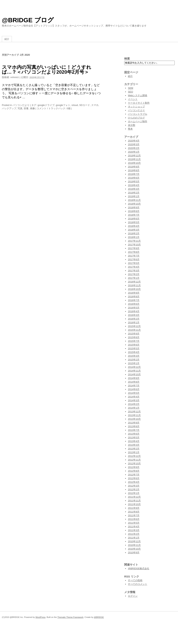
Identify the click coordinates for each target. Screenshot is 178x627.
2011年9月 (133, 508)
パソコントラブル (137, 114)
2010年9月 (133, 552)
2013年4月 (133, 441)
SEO (130, 91)
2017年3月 (133, 270)
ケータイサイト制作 (139, 102)
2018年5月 (133, 222)
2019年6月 (133, 177)
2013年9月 (133, 422)
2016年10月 (134, 289)
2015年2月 (133, 359)
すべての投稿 (135, 580)
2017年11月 (134, 240)
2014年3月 (133, 400)
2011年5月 (133, 522)
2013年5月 (133, 437)
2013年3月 (133, 445)
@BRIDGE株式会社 (138, 568)
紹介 (6, 39)
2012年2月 (133, 489)
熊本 (130, 128)
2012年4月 (133, 482)
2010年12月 (134, 541)
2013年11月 (134, 415)
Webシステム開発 (137, 95)
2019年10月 (134, 163)
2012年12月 (134, 456)
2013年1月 (133, 452)
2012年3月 (133, 485)
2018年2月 (133, 233)
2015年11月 (134, 330)
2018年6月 (133, 218)
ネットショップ (136, 106)
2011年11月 (134, 500)
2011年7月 (133, 515)
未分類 (131, 125)
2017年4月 (133, 266)
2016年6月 (133, 304)
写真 (20, 108)
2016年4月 (133, 311)
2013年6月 (133, 433)
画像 (32, 108)
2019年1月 (133, 196)
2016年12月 (134, 281)
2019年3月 (133, 189)
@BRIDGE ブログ (28, 20)
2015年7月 (133, 341)
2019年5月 (133, 181)
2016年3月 (133, 315)
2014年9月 (133, 378)
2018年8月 (133, 211)
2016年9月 (133, 292)
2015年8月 (133, 337)
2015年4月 (133, 352)
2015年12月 (134, 326)
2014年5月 (133, 393)
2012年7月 (133, 474)
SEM (130, 88)
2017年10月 (134, 244)
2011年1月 (133, 537)
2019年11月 (134, 159)
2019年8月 (133, 170)
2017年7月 (133, 255)
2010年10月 (134, 548)
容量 (26, 108)
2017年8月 (133, 252)
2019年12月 (134, 155)
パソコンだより (21, 105)
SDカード (84, 105)
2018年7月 (133, 215)
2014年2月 (133, 404)
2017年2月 (133, 274)
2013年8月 (133, 426)
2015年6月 (133, 344)
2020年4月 (133, 140)
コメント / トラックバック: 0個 (53, 108)
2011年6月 (133, 519)
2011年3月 (133, 530)
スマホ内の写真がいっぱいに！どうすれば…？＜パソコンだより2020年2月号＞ (46, 69)
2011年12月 (134, 496)
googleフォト (63, 105)
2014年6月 (133, 389)
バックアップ (9, 108)
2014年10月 (134, 374)
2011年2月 (133, 534)
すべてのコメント (137, 584)
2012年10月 (134, 463)
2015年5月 (133, 348)
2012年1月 (133, 493)
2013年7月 (133, 430)
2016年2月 (133, 318)
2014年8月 (133, 381)
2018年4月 (133, 226)
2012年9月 (133, 467)
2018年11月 (134, 200)
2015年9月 (133, 333)
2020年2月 (133, 148)
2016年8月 (133, 296)
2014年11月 (134, 370)
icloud (75, 105)
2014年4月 (133, 396)
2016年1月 (133, 322)
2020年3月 (133, 144)
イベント (133, 99)
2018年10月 (134, 203)
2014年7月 (133, 385)
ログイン (133, 596)
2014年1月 (133, 407)
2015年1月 (133, 363)
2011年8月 (133, 511)
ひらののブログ (136, 117)
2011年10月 (134, 504)
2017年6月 (133, 259)
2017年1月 (133, 278)
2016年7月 (133, 300)
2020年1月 (133, 151)
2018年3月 (133, 229)
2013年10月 (134, 419)
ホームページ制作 (137, 121)
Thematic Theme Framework (70, 617)
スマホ (94, 105)
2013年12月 (134, 411)
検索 (127, 58)
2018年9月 (133, 207)
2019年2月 (133, 192)
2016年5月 (133, 307)
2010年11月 (134, 545)
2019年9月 (133, 166)
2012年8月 (133, 471)
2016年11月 (134, 285)
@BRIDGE (99, 617)
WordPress (40, 617)
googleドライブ (46, 105)
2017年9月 (133, 248)
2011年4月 (133, 526)
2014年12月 (134, 367)
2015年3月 (133, 355)
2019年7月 (133, 174)
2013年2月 (133, 448)
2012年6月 (133, 478)
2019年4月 (133, 185)
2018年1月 (133, 237)
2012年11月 (134, 459)
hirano (14, 77)
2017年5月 (133, 263)
